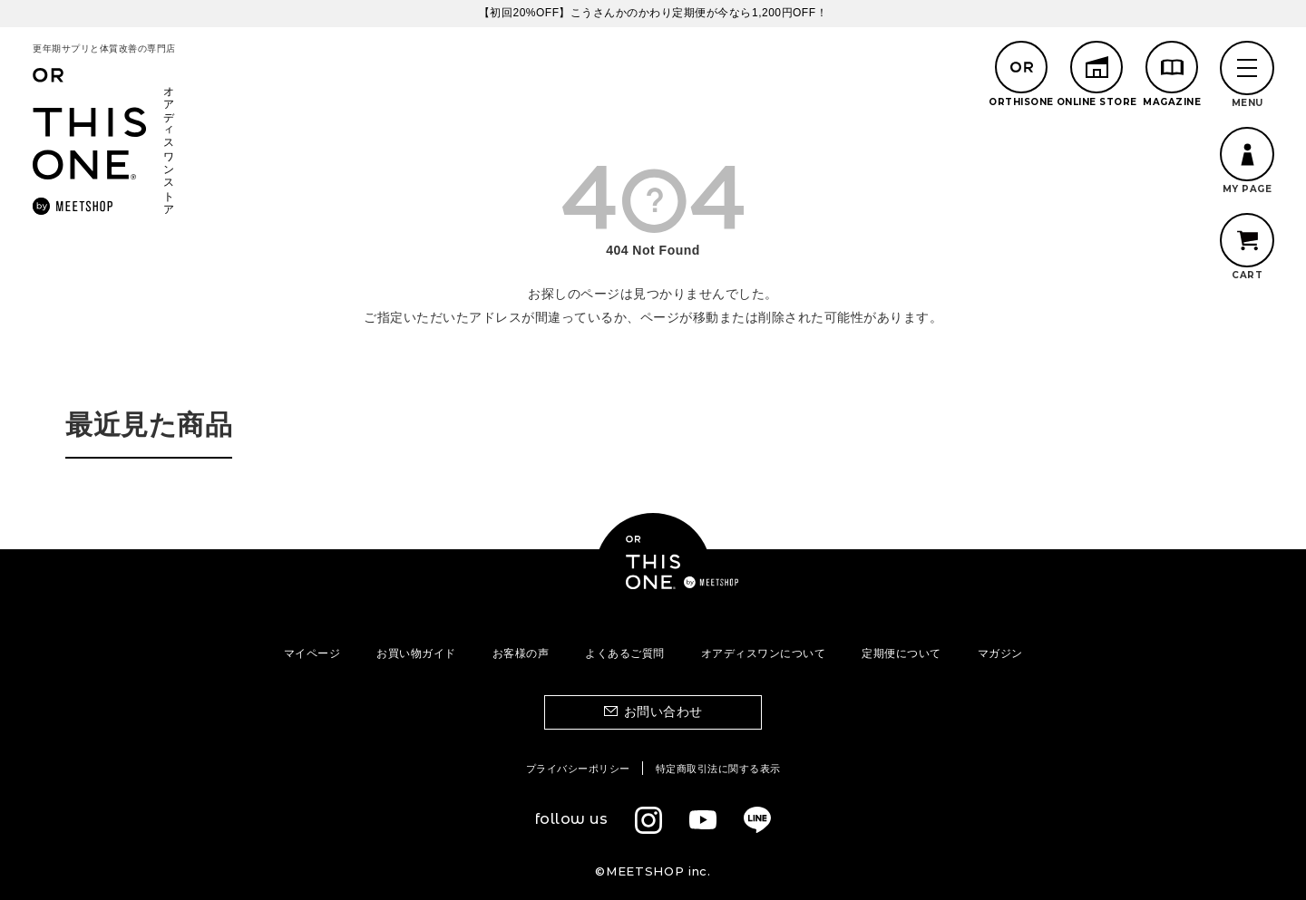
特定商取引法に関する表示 (718, 768)
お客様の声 (521, 653)
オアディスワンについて (763, 653)
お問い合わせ (663, 711)
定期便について (901, 653)
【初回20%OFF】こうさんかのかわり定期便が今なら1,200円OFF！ (653, 12)
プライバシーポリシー (578, 768)
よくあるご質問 (625, 653)
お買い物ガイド (416, 653)
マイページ (312, 653)
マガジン (1000, 653)
